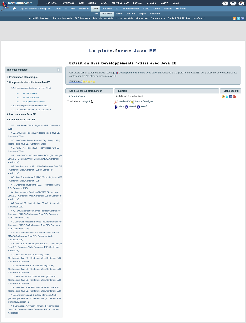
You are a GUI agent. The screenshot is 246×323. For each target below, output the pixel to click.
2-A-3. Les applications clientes (30, 101)
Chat (104, 3)
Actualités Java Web (39, 18)
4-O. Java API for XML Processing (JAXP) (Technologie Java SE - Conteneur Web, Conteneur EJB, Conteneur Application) (34, 258)
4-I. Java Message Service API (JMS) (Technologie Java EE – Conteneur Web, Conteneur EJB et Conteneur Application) (34, 195)
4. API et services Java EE (21, 119)
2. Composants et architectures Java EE (28, 82)
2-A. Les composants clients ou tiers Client (31, 88)
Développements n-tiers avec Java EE (140, 72)
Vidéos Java (142, 18)
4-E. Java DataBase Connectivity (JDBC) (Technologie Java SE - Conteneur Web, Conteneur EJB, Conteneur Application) (35, 158)
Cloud (57, 8)
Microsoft (84, 8)
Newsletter (120, 3)
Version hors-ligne (143, 101)
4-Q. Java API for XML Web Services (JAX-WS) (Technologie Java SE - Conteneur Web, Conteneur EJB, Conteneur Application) (34, 280)
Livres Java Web (124, 18)
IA (65, 8)
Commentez (75, 81)
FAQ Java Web (82, 18)
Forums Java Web (62, 18)
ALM (73, 8)
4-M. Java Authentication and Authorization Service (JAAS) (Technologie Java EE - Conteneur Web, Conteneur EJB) (33, 236)
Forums (51, 3)
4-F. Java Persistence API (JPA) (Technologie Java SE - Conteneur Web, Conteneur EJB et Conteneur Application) (35, 169)
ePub (121, 106)
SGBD (146, 8)
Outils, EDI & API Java (179, 18)
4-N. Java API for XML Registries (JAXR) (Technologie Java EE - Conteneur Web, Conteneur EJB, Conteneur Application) (35, 247)
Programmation (131, 8)
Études (151, 3)
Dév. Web (106, 8)
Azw (131, 106)
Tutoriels (68, 3)
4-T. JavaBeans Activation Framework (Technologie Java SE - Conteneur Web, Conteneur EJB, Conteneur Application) (33, 309)
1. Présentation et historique (22, 77)
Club (175, 3)
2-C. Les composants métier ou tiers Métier (31, 109)
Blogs (92, 3)
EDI (117, 8)
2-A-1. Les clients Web (26, 93)
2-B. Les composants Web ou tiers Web (29, 105)
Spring (119, 13)
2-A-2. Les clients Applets (27, 97)
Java (95, 8)
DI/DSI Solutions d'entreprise (35, 8)
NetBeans (155, 13)
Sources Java (158, 18)
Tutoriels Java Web (103, 18)
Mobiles (168, 8)
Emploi (137, 3)
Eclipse (142, 13)
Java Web (107, 13)
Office (156, 8)
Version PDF (124, 101)
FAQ (81, 3)
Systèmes (181, 8)
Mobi (143, 106)
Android (130, 13)
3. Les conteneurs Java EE (21, 114)
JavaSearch (199, 18)
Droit (164, 3)
